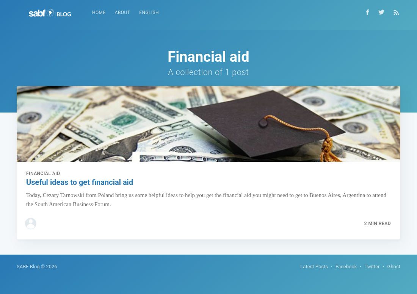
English (149, 12)
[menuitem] (99, 12)
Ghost (393, 266)
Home (99, 12)
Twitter (371, 266)
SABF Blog (28, 266)
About (122, 12)
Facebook (346, 266)
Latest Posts (314, 266)
